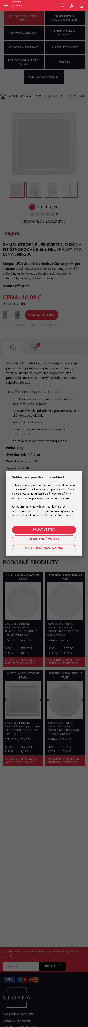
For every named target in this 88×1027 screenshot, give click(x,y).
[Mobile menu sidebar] (6, 5)
